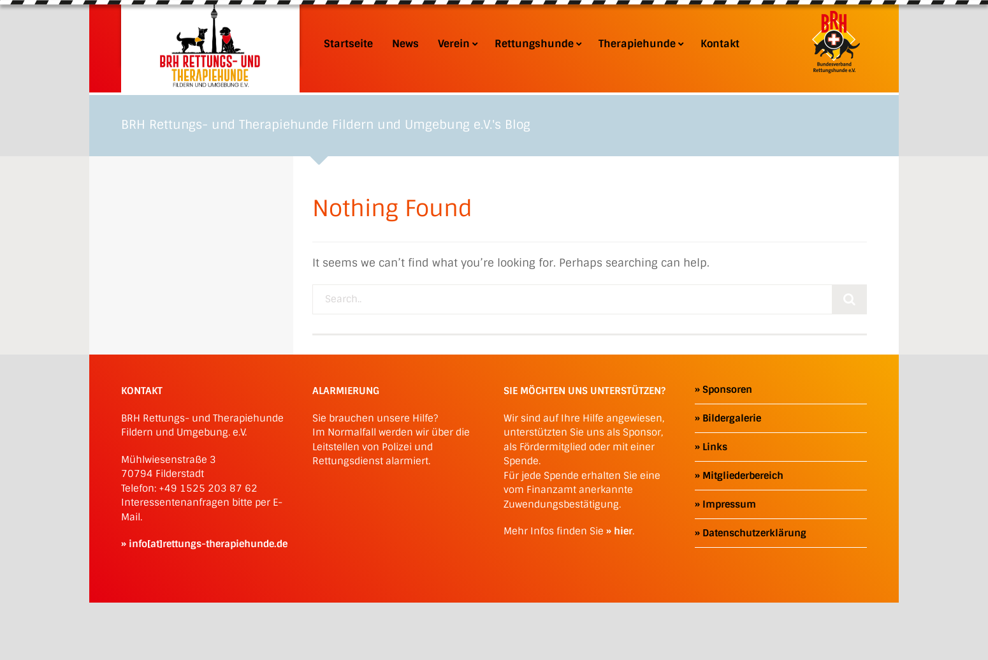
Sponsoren (727, 389)
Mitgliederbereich (742, 475)
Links (714, 447)
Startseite (348, 44)
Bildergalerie (731, 418)
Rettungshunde (537, 44)
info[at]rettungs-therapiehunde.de (208, 544)
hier (623, 531)
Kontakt (720, 44)
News (405, 44)
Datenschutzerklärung (754, 533)
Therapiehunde (640, 44)
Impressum (729, 504)
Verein (457, 44)
